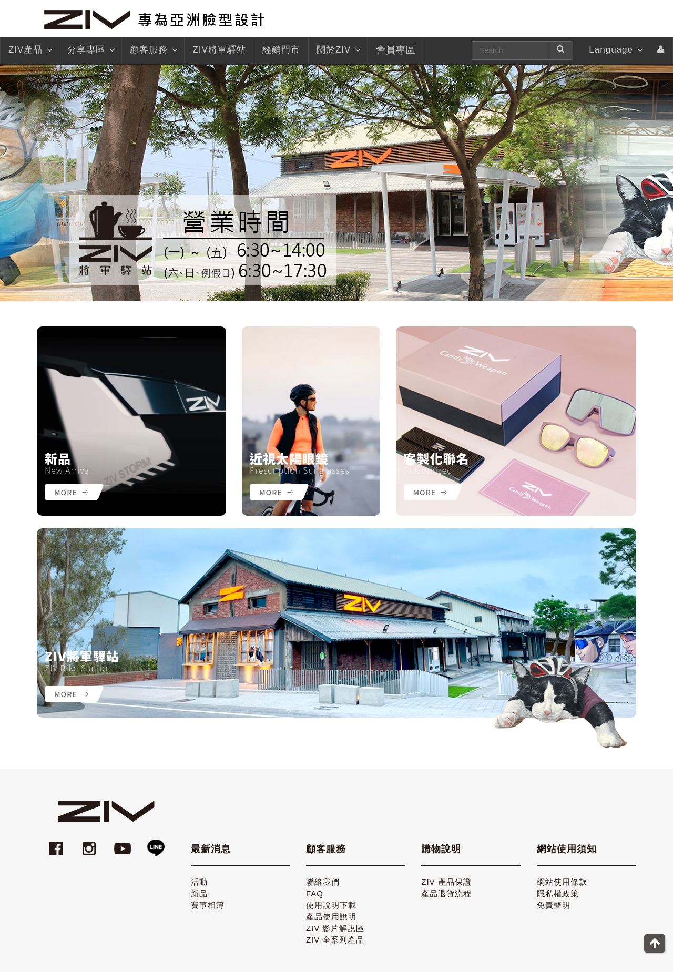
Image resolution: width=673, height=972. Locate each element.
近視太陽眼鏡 (289, 458)
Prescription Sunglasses (300, 470)
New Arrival (68, 470)
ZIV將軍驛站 (82, 656)
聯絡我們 (323, 881)
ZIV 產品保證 (446, 881)
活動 (199, 881)
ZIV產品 (29, 50)
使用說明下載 (331, 905)
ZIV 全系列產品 (335, 939)
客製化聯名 (437, 458)
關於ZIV (338, 50)
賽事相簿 (208, 905)
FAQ (314, 893)
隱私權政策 (558, 893)
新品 (58, 458)
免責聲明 (553, 905)
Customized (428, 470)
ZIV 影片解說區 (335, 928)
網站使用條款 (562, 881)
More (71, 492)
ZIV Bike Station (77, 667)
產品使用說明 (331, 916)
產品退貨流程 (446, 893)
